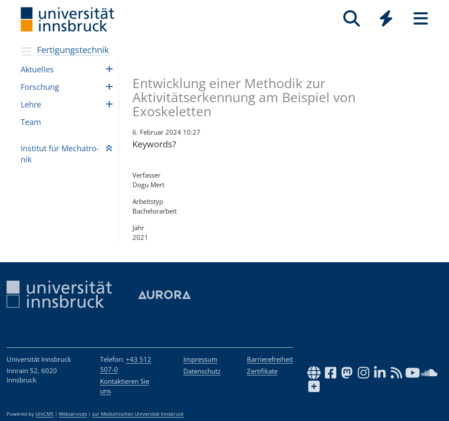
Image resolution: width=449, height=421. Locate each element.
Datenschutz (202, 371)
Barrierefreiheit (270, 359)
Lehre (31, 104)
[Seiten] (420, 19)
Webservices (73, 414)
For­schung (40, 87)
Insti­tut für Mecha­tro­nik (60, 153)
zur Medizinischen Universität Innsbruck (138, 414)
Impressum (200, 359)
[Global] (386, 20)
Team (31, 122)
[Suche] (351, 19)
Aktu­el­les (37, 69)
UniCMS (44, 414)
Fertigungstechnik (73, 50)
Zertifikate (262, 371)
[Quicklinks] (386, 19)
